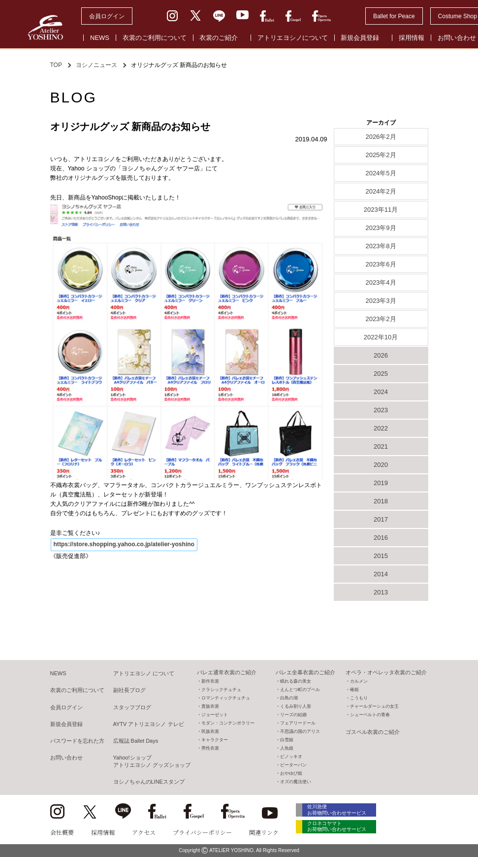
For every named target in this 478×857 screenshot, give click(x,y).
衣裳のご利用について (155, 37)
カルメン (359, 681)
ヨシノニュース (96, 65)
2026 (381, 355)
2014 (381, 574)
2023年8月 (380, 246)
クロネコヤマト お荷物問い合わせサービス (340, 828)
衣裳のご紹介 (218, 37)
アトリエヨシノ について (143, 673)
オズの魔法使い (295, 781)
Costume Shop (457, 16)
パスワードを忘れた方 (77, 741)
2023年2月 (380, 319)
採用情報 (411, 37)
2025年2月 (380, 155)
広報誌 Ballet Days (136, 741)
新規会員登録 (360, 37)
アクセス (144, 832)
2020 (381, 464)
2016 (381, 537)
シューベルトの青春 (370, 714)
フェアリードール (298, 723)
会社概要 (62, 832)
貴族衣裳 (210, 706)
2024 (381, 392)
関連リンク (264, 832)
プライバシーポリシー (202, 832)
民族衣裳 (210, 731)
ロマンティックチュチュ (225, 697)
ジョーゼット (214, 714)
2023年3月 (380, 300)
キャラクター (214, 739)
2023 (381, 410)
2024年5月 (380, 173)
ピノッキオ (291, 756)
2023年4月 (380, 282)
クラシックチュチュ (221, 689)
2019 (381, 483)
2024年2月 (380, 191)
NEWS (99, 37)
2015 (381, 556)
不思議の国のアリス (300, 731)
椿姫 (354, 689)
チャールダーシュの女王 (374, 706)
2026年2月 (380, 136)
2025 (381, 373)
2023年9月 (380, 227)
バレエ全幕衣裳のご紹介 (305, 672)
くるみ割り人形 (295, 706)
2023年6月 (380, 264)
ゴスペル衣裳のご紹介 (373, 732)
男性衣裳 (210, 748)
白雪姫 (286, 739)
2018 (381, 501)
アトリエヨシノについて (292, 37)
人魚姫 (286, 748)
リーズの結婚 (293, 714)
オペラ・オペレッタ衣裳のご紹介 (386, 672)
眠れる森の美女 (295, 681)
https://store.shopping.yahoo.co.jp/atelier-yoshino (123, 544)
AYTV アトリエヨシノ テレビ (148, 724)
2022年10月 (381, 337)
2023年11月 (381, 209)
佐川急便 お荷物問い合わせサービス (340, 810)
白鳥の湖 (289, 697)
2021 (381, 446)
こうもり (359, 697)
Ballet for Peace (394, 16)
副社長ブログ (129, 690)
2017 (381, 519)
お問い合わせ (66, 757)
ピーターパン (293, 764)
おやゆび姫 (291, 773)
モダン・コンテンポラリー (228, 723)
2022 (381, 428)
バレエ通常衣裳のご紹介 (226, 672)
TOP (56, 65)
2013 (381, 592)
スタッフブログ (132, 707)
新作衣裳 (210, 681)
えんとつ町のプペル (300, 689)
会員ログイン (107, 16)
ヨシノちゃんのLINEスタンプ (149, 782)
